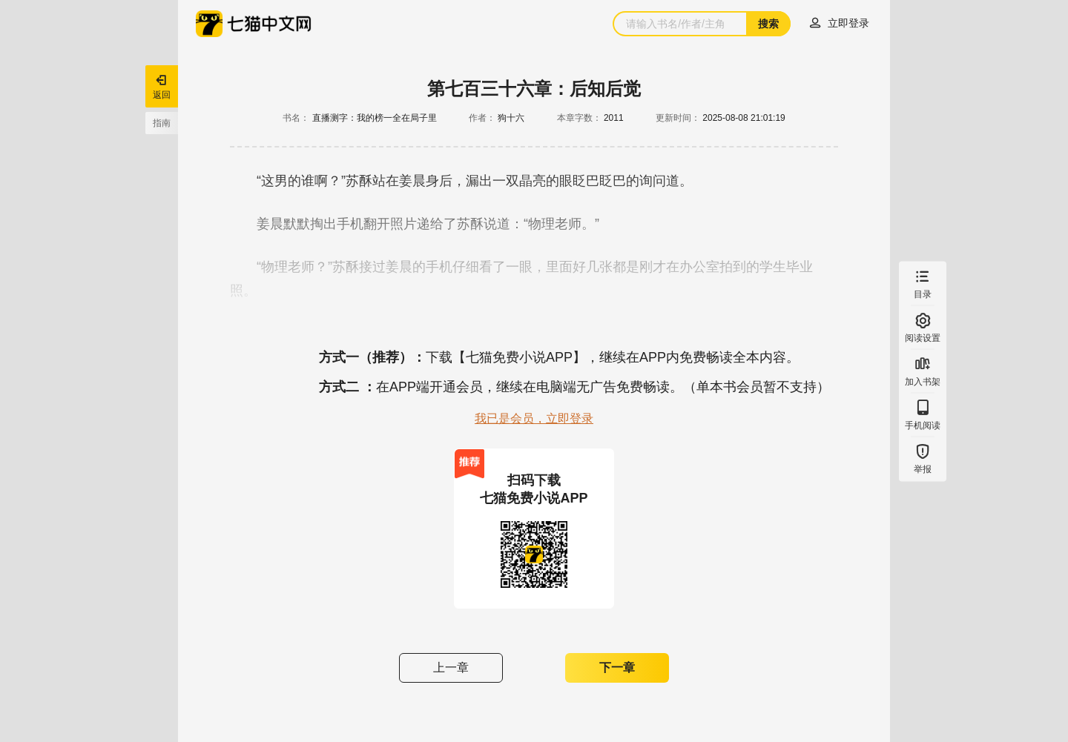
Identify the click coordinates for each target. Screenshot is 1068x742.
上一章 (451, 667)
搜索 (768, 24)
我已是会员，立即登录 (534, 418)
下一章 (617, 667)
